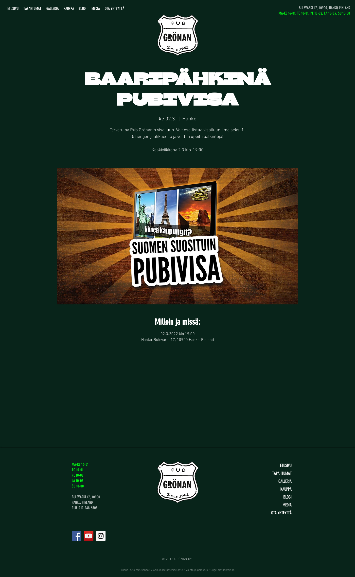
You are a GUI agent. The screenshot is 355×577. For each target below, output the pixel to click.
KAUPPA (286, 489)
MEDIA (287, 505)
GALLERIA (285, 481)
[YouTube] (88, 536)
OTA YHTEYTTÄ (281, 513)
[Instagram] (101, 536)
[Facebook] (76, 536)
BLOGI (287, 497)
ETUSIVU (286, 465)
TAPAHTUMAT (282, 473)
